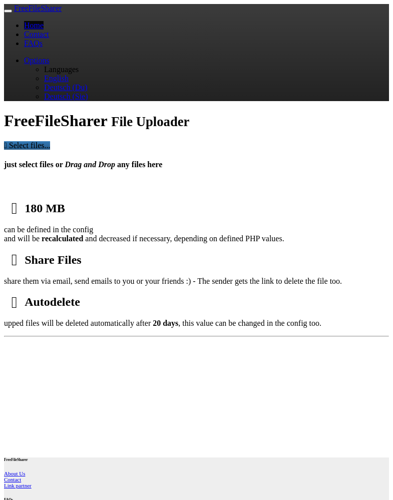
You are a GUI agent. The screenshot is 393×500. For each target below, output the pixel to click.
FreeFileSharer (38, 8)
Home (34, 25)
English (56, 78)
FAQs (33, 43)
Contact (36, 34)
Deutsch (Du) (66, 87)
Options (37, 60)
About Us (14, 473)
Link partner (18, 485)
